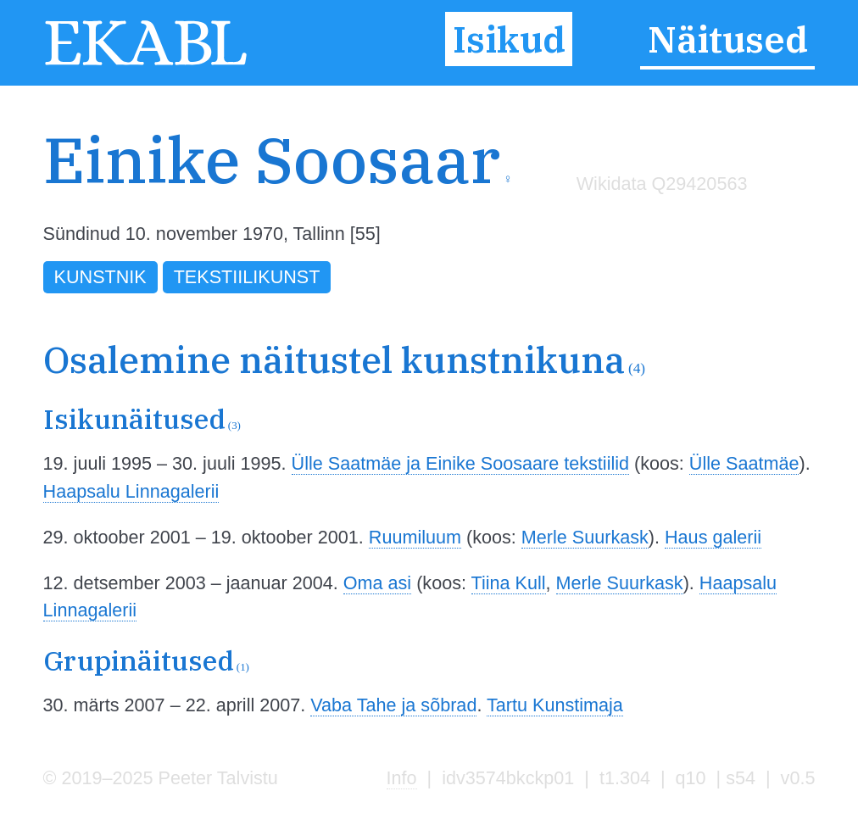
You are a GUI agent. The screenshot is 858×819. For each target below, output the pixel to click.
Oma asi (377, 582)
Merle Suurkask (585, 537)
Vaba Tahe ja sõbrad (393, 705)
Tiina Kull (508, 582)
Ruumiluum (415, 537)
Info (402, 777)
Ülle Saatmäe (744, 463)
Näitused (728, 39)
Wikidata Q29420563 (662, 183)
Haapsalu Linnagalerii (131, 491)
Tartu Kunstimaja (555, 705)
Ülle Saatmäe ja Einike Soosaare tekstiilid (460, 463)
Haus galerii (713, 537)
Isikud (509, 39)
